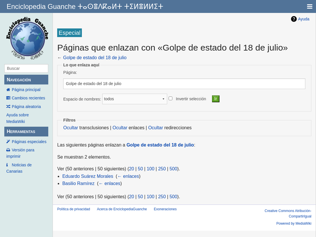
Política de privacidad (73, 209)
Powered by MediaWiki (293, 223)
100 (151, 168)
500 (173, 168)
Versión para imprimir (20, 153)
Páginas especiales (29, 141)
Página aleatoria (26, 106)
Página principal (26, 89)
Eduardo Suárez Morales (87, 176)
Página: (70, 72)
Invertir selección (191, 99)
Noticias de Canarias (19, 168)
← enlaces (128, 176)
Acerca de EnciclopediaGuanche (122, 209)
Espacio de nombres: (82, 99)
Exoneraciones (165, 209)
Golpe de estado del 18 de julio (95, 57)
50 (140, 168)
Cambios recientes (28, 98)
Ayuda (303, 19)
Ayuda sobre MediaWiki (17, 118)
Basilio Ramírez (78, 183)
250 (162, 168)
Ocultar (70, 127)
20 (131, 168)
